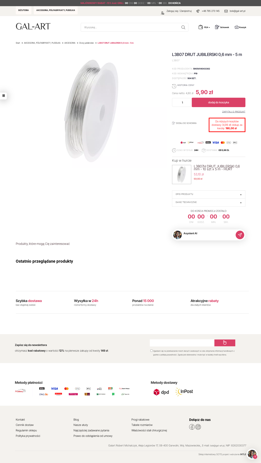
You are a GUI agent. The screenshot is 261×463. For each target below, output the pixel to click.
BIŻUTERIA (23, 10)
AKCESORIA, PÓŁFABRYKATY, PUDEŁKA (55, 10)
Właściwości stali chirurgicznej (149, 430)
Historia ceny (185, 85)
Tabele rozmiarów (142, 425)
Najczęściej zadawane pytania (91, 430)
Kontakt (20, 419)
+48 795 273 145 (211, 10)
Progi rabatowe (140, 419)
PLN (207, 27)
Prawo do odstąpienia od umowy (93, 436)
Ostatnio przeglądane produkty (44, 261)
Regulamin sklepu (26, 430)
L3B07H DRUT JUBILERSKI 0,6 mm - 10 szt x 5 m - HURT (217, 167)
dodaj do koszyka (218, 102)
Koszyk (240, 27)
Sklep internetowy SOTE (210, 454)
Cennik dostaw (25, 425)
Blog (76, 419)
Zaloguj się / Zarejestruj (176, 10)
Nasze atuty (81, 425)
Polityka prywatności (28, 436)
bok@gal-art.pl (237, 10)
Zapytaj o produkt (233, 112)
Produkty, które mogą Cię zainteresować (43, 244)
